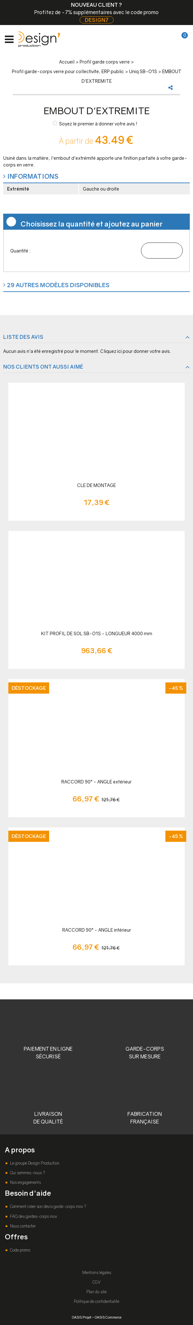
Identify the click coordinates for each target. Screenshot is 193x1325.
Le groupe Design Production (34, 1163)
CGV (96, 1282)
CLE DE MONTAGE (96, 485)
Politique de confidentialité (96, 1301)
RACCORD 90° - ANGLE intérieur (96, 930)
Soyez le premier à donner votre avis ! (94, 123)
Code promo (19, 1250)
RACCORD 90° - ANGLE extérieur (96, 781)
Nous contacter (22, 1226)
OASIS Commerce (108, 1317)
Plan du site (96, 1291)
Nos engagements (25, 1182)
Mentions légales (96, 1272)
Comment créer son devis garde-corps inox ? (47, 1206)
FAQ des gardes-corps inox (33, 1216)
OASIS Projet (81, 1317)
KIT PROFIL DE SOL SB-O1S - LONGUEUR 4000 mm (96, 633)
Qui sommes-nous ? (27, 1172)
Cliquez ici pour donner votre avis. (135, 351)
